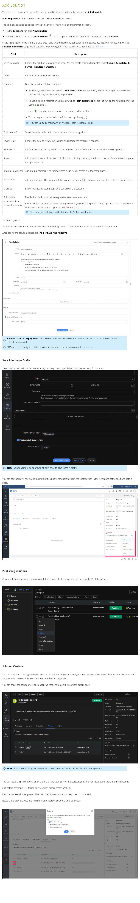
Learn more (97, 46)
